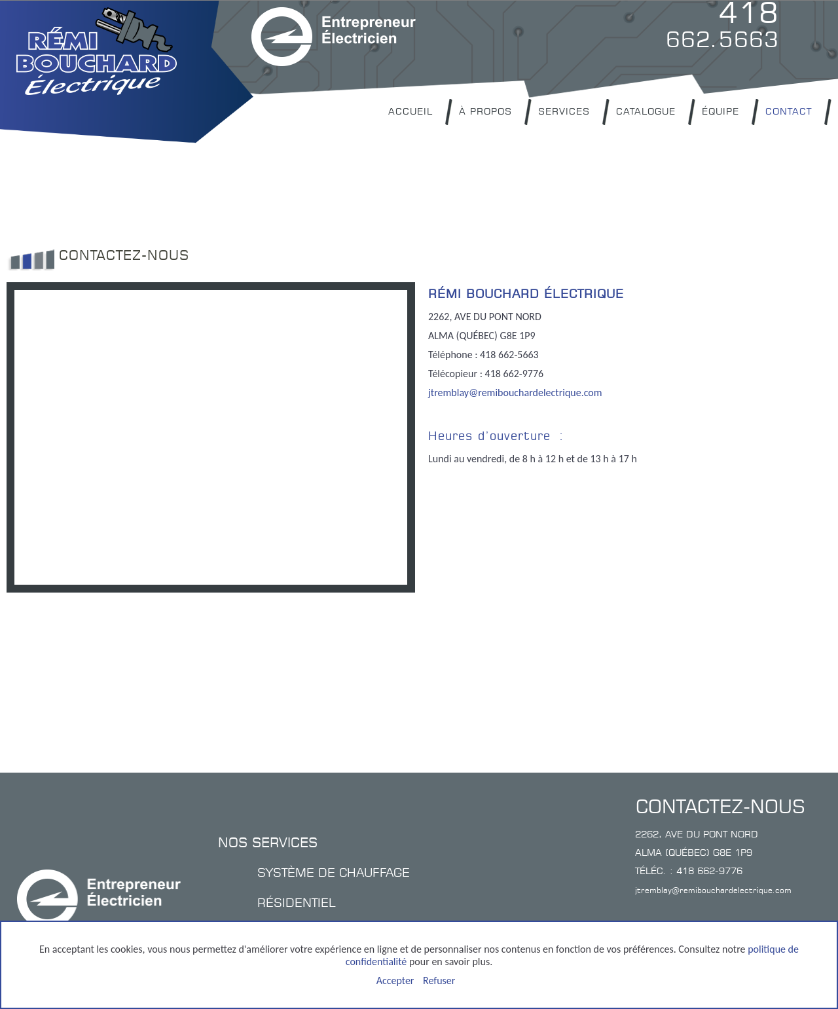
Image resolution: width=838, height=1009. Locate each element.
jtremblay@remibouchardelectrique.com (515, 392)
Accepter (395, 980)
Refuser (439, 980)
